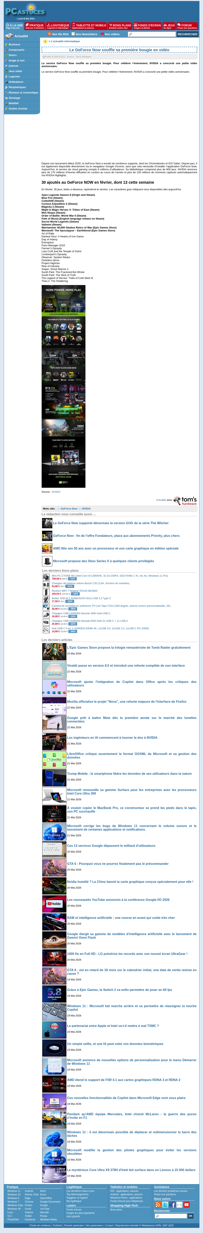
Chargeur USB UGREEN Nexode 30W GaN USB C (81, 613)
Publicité (57, 1225)
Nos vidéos (112, 34)
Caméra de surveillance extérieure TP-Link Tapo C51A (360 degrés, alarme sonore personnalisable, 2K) (111, 605)
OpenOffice (46, 1198)
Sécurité (44, 1212)
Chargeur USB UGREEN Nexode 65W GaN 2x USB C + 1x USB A (90, 620)
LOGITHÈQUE (58, 26)
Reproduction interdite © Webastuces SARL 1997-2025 (144, 1225)
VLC (10, 1216)
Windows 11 (14, 1191)
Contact (109, 1225)
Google (44, 1205)
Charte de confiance (40, 1225)
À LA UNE (14, 26)
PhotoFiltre (13, 1219)
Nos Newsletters (86, 34)
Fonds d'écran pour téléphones (126, 1201)
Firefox (28, 1205)
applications (122, 1191)
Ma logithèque (74, 1201)
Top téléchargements (78, 1194)
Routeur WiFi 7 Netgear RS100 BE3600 (74, 590)
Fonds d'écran (74, 1209)
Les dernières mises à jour (81, 1191)
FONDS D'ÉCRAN (147, 26)
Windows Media (48, 1219)
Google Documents (50, 1201)
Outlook (29, 1212)
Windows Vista (15, 1205)
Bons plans (116, 1209)
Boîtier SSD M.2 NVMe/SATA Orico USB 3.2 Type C (81, 598)
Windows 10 (14, 1194)
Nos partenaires (94, 1225)
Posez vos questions (165, 1194)
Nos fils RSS (60, 34)
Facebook (30, 1219)
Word (43, 1191)
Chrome (29, 1201)
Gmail (28, 1208)
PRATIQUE (35, 26)
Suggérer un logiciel (77, 1197)
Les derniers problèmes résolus (170, 1191)
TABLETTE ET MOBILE (89, 26)
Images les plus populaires (81, 1213)
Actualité (21, 36)
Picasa (43, 1216)
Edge (27, 1198)
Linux (10, 1212)
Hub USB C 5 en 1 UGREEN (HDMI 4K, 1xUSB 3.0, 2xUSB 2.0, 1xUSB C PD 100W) (100, 628)
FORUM (187, 26)
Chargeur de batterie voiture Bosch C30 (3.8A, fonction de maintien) (90, 583)
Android (29, 1191)
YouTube (44, 1208)
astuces (134, 1191)
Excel (43, 1194)
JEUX (169, 26)
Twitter (28, 1216)
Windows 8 (13, 1198)
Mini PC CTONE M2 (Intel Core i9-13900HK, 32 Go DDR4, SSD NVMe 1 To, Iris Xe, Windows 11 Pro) (110, 575)
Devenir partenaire (74, 1225)
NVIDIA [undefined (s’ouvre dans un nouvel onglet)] (56, 491)
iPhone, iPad (31, 1194)
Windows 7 (13, 1201)
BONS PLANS (120, 26)
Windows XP (14, 1208)
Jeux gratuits (73, 1216)
